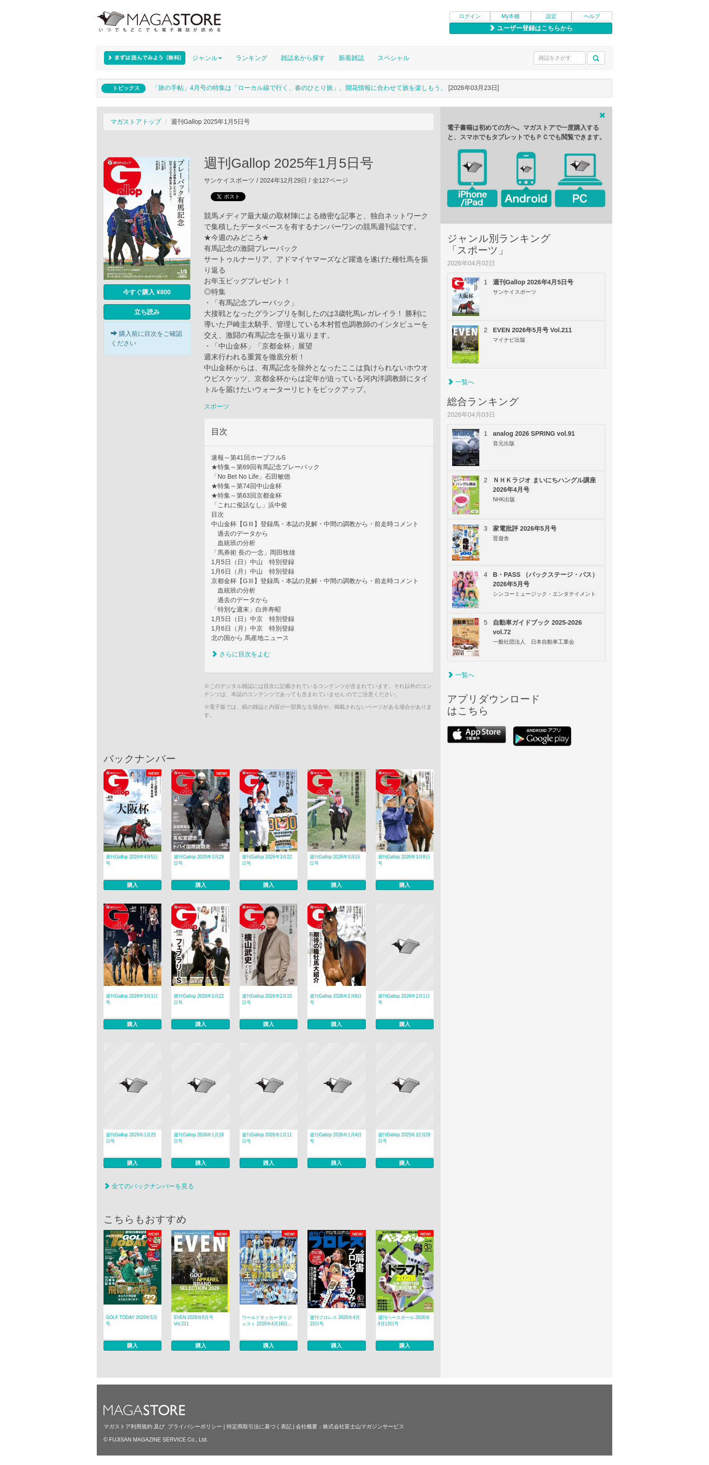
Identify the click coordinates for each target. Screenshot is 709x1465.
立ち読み (147, 312)
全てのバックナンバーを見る (149, 1186)
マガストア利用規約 (128, 1426)
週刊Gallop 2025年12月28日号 (404, 1138)
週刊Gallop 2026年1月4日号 (336, 1138)
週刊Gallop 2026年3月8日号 (404, 860)
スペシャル (393, 57)
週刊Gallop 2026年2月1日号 (404, 999)
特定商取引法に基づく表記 (259, 1426)
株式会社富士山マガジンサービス (363, 1426)
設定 (551, 16)
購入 (132, 885)
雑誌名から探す (303, 57)
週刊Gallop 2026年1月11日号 (267, 1138)
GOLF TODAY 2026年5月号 (131, 1320)
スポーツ (216, 406)
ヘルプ (592, 16)
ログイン (470, 16)
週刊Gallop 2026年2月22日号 (199, 999)
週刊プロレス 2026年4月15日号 (335, 1320)
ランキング (251, 57)
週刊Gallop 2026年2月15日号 (267, 999)
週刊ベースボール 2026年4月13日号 (404, 1320)
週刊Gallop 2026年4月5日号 (132, 860)
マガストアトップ (135, 121)
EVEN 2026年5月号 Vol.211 (193, 1320)
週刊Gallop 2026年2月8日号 (336, 999)
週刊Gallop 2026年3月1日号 (132, 999)
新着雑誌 (351, 57)
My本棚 (510, 16)
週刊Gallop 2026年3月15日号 (335, 860)
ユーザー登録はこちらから (531, 28)
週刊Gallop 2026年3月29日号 (199, 860)
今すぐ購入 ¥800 (146, 292)
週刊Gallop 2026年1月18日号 (199, 1138)
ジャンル (207, 57)
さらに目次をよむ (240, 654)
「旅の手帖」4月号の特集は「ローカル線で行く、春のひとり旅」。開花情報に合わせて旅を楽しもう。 (299, 87)
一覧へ (460, 382)
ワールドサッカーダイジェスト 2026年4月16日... (267, 1320)
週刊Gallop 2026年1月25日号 (131, 1138)
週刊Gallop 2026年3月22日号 (267, 860)
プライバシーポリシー (195, 1426)
